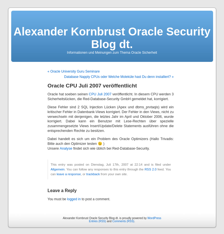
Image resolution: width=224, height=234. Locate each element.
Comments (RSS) (123, 221)
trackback (93, 174)
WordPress (154, 218)
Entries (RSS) (97, 221)
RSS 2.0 (151, 169)
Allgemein (58, 169)
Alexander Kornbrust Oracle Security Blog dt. (111, 37)
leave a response (69, 174)
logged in (74, 199)
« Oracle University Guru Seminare (74, 71)
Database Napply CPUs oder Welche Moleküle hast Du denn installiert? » (119, 77)
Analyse (66, 148)
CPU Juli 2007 (100, 94)
